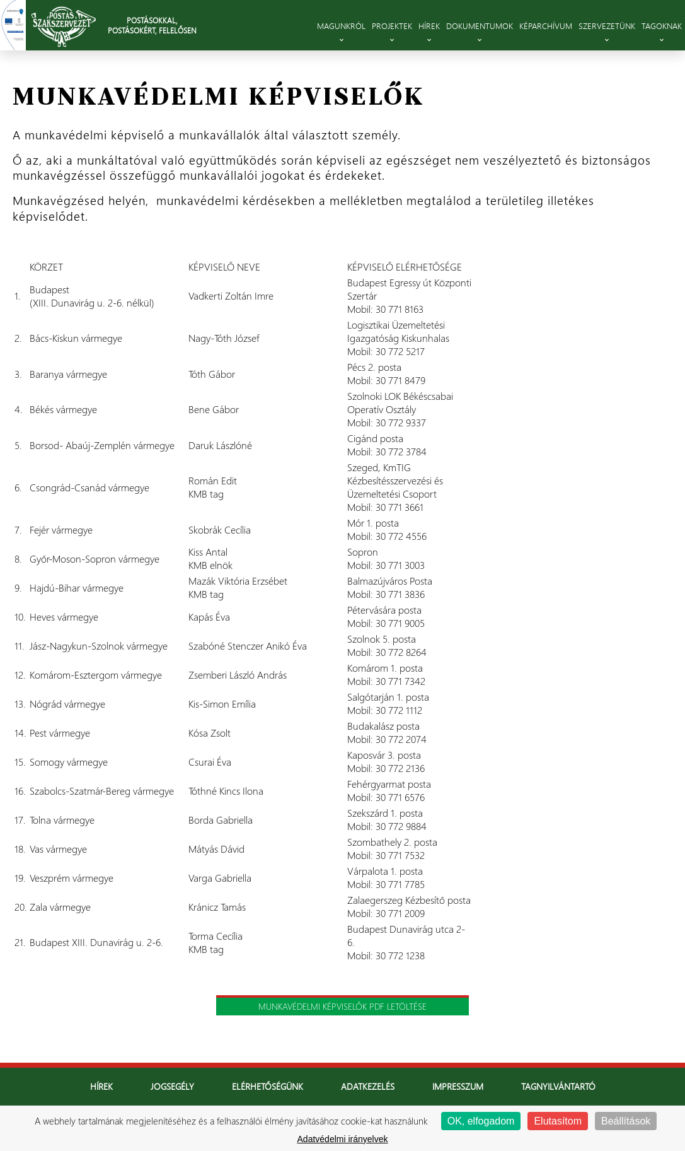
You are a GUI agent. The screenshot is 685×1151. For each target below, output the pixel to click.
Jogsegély (172, 1086)
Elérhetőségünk (267, 1086)
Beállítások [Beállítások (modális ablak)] (625, 1121)
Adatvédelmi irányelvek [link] (342, 1139)
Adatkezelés (367, 1086)
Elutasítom (558, 1121)
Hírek (101, 1086)
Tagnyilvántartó (558, 1086)
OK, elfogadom (481, 1121)
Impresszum (457, 1086)
